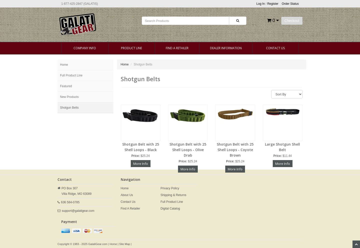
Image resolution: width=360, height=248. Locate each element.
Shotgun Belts (69, 107)
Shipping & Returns (173, 195)
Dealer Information (226, 48)
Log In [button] (260, 3)
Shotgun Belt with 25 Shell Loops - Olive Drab (188, 150)
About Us (127, 195)
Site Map (124, 244)
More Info (140, 163)
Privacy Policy (169, 188)
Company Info (85, 48)
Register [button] (272, 3)
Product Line (131, 48)
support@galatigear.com (78, 211)
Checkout (291, 21)
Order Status (290, 3)
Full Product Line (71, 75)
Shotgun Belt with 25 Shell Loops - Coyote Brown (235, 150)
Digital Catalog (170, 208)
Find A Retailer (177, 48)
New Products (69, 97)
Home (64, 64)
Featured (66, 86)
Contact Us (275, 48)
